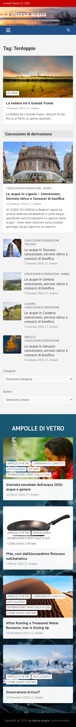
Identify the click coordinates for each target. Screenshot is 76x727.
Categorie (9, 371)
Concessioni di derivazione (23, 188)
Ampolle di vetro (18, 463)
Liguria (47, 188)
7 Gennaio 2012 (16, 108)
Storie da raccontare (21, 543)
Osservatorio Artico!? (23, 692)
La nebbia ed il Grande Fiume (29, 103)
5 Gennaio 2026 (34, 293)
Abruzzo (30, 337)
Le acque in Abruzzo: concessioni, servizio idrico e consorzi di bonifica (46, 350)
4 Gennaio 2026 (34, 360)
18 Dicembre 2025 (17, 633)
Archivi (7, 391)
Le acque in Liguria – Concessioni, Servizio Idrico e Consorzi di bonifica (35, 196)
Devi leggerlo (16, 469)
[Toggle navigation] (8, 30)
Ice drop (12, 93)
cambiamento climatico (48, 463)
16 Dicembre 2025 (17, 697)
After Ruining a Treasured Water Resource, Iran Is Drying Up (32, 625)
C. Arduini (33, 108)
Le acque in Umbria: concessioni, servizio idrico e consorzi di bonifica (46, 283)
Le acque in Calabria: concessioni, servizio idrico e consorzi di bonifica (46, 317)
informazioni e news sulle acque (28, 474)
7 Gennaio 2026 (34, 263)
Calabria (30, 304)
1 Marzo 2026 (15, 564)
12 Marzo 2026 (15, 494)
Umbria (65, 274)
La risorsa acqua (24, 14)
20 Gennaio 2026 (16, 204)
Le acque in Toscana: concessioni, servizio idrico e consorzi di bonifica (46, 254)
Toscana (30, 244)
